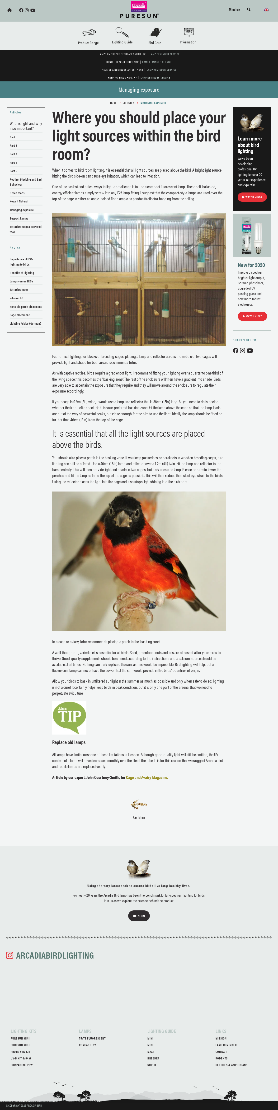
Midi (150, 1045)
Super (151, 1065)
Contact (221, 1051)
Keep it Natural (19, 201)
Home (113, 102)
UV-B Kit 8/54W (21, 1058)
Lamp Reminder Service (164, 54)
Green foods (17, 193)
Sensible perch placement (26, 306)
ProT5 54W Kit (20, 1051)
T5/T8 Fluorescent (92, 1038)
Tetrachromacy (19, 289)
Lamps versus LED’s (21, 281)
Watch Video (252, 197)
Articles (128, 102)
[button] (249, 9)
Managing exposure (22, 209)
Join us (139, 915)
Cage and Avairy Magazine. (147, 777)
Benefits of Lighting (22, 272)
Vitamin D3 (16, 298)
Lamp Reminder (226, 1045)
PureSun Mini (20, 1038)
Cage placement (20, 315)
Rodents (222, 1058)
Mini (150, 1038)
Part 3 (13, 154)
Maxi (150, 1051)
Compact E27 (87, 1045)
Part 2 (13, 145)
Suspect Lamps (19, 218)
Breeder (153, 1058)
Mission (234, 9)
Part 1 (13, 137)
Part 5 (13, 171)
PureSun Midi (20, 1045)
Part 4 (13, 162)
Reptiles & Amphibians (232, 1065)
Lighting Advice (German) (25, 323)
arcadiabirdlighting (55, 954)
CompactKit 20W (22, 1065)
